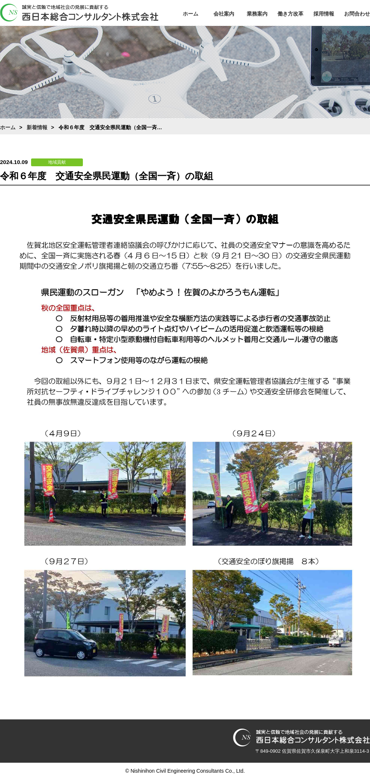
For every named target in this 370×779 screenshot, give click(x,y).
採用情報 (323, 14)
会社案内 (223, 14)
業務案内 (257, 14)
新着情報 (37, 127)
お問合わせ (357, 14)
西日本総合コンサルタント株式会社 (79, 12)
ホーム (190, 14)
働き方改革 (290, 14)
